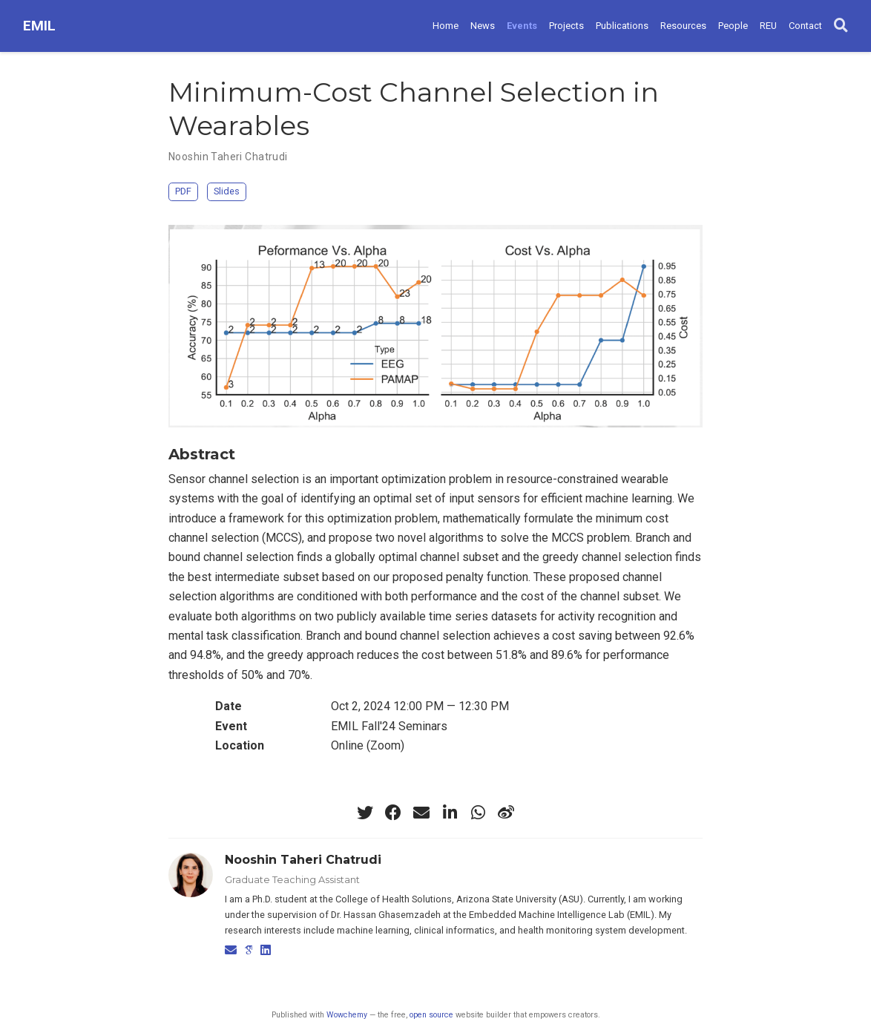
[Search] (841, 26)
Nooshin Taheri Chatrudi (228, 157)
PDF (183, 191)
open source (431, 1015)
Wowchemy (346, 1015)
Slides (227, 191)
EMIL (39, 25)
